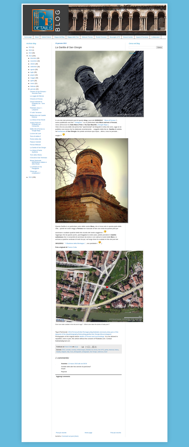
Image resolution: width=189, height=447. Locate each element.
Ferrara (74, 332)
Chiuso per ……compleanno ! (35, 172)
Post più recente (61, 433)
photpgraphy (85, 351)
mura (71, 351)
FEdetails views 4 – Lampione (36, 108)
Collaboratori (155, 37)
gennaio (33, 89)
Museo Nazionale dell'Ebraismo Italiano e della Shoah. (38, 162)
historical (111, 349)
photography (73, 334)
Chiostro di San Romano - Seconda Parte (38, 92)
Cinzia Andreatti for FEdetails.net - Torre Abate (37, 103)
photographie (77, 351)
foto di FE (101, 349)
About (37, 37)
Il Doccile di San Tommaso (38, 158)
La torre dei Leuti (35, 133)
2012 (30, 177)
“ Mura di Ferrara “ (110, 120)
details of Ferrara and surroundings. (92, 336)
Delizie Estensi (46, 37)
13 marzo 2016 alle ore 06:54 (77, 363)
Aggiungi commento (63, 376)
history (80, 334)
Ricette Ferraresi (101, 37)
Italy (91, 332)
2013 (70, 332)
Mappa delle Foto (73, 37)
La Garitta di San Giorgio (38, 147)
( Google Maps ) (103, 125)
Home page (28, 37)
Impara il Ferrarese (142, 37)
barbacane (61, 131)
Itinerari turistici (128, 37)
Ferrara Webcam (35, 145)
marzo (32, 83)
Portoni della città (35, 139)
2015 (30, 50)
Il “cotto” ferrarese (35, 112)
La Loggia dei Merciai (37, 96)
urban (109, 332)
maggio (33, 78)
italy (68, 351)
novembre (33, 61)
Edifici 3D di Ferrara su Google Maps (37, 130)
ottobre (32, 64)
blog (84, 334)
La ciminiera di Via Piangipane (36, 167)
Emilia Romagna (84, 332)
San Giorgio (95, 334)
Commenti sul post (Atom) (70, 436)
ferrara (96, 349)
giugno (32, 75)
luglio (32, 72)
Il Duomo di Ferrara (36, 99)
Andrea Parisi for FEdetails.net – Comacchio (35, 124)
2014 (30, 53)
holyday (58, 351)
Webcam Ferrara (87, 37)
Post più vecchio (116, 433)
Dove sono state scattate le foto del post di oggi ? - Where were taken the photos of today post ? (82, 324)
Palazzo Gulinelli (35, 142)
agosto (32, 69)
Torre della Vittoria (36, 155)
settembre (33, 66)
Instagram (78, 122)
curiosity (73, 349)
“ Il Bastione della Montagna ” (75, 243)
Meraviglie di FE (115, 37)
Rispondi (64, 372)
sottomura (100, 351)
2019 (30, 47)
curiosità (68, 349)
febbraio (33, 86)
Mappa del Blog (59, 37)
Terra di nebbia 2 (35, 136)
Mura (102, 334)
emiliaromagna (81, 349)
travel (104, 332)
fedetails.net (97, 332)
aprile (32, 81)
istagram (63, 351)
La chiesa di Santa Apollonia (36, 151)
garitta (89, 334)
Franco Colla (72, 247)
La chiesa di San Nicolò (37, 120)
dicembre (33, 58)
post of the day (63, 334)
